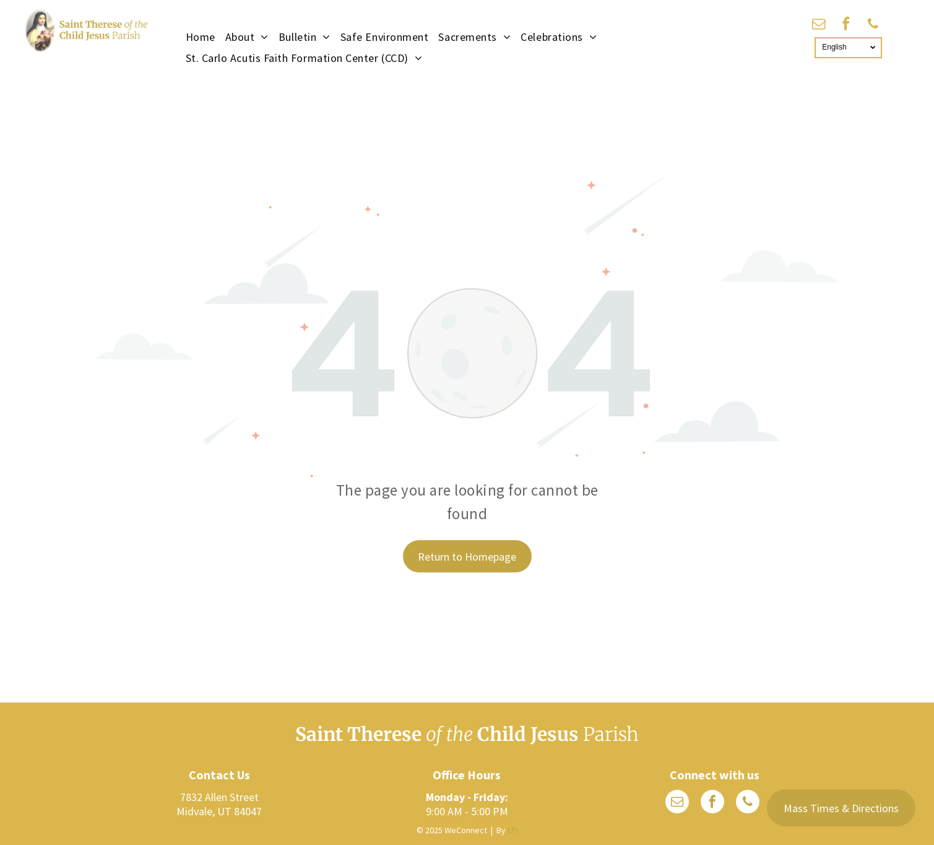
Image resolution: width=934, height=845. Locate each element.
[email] (819, 25)
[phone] (873, 25)
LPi (513, 830)
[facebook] (846, 25)
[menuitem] (200, 36)
